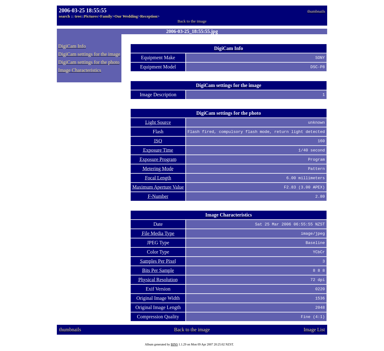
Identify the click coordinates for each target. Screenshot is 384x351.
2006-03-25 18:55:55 (82, 10)
